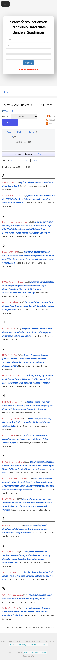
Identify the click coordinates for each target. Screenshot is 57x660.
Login (7, 91)
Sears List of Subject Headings (20, 132)
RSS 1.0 (52, 120)
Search (28, 63)
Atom (52, 116)
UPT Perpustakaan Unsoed (35, 652)
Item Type (38, 154)
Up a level (8, 110)
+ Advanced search (28, 69)
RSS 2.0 (52, 123)
